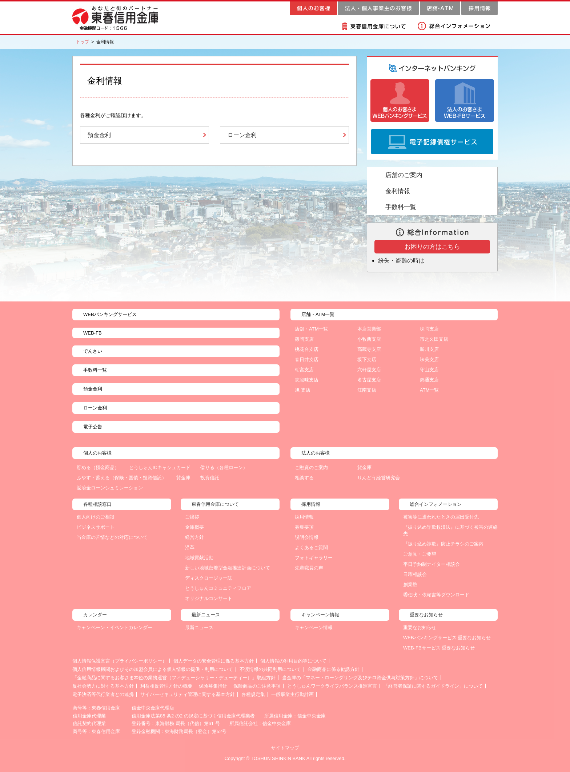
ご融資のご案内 (311, 467)
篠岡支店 (304, 339)
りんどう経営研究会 (378, 477)
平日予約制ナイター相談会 (431, 564)
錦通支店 (429, 380)
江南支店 (366, 390)
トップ (82, 41)
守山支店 (429, 369)
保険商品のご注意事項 (257, 686)
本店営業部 (369, 329)
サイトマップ (285, 748)
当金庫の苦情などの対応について (112, 537)
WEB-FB (92, 333)
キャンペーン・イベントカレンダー (114, 627)
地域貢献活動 (199, 557)
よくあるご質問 (311, 547)
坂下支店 (366, 359)
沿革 (189, 547)
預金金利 (99, 135)
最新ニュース (199, 627)
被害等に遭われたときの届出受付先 (441, 517)
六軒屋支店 (369, 369)
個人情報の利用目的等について (293, 661)
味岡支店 (429, 329)
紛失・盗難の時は (401, 260)
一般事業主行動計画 (292, 694)
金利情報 (397, 191)
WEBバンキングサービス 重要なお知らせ (447, 637)
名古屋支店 (369, 380)
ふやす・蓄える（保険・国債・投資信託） (121, 477)
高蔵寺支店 (369, 349)
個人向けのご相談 (96, 517)
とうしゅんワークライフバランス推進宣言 (332, 686)
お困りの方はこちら (432, 246)
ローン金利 (242, 135)
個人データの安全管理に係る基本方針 (213, 661)
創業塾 (410, 584)
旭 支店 (302, 390)
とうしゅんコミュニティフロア (218, 588)
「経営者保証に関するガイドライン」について (433, 686)
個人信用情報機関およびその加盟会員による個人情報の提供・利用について (152, 669)
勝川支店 (429, 349)
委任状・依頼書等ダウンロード (436, 594)
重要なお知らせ (419, 627)
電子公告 (92, 426)
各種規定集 (253, 694)
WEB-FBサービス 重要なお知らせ (439, 648)
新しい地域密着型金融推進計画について (227, 568)
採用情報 (304, 517)
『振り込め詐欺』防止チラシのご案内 (443, 544)
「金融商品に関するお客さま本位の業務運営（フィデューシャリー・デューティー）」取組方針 (174, 677)
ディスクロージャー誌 (208, 578)
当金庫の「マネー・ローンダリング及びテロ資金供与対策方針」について (360, 677)
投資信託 (209, 477)
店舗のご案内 (403, 175)
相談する (304, 477)
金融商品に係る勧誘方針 (334, 669)
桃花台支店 (306, 349)
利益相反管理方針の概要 (166, 686)
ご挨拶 (192, 517)
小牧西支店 (369, 339)
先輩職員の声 (309, 568)
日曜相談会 (415, 574)
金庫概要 (194, 527)
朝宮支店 (304, 369)
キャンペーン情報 (314, 627)
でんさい (92, 351)
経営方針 (194, 537)
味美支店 (429, 359)
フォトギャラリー (314, 557)
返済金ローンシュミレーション (110, 488)
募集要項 (304, 527)
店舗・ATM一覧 (311, 329)
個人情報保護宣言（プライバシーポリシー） (119, 661)
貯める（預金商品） (98, 467)
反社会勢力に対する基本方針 (103, 686)
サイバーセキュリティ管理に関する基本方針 (187, 694)
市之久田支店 (434, 339)
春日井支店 (306, 359)
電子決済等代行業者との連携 (103, 694)
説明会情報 (306, 537)
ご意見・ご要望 (419, 554)
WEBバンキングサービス (110, 314)
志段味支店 (306, 380)
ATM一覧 (429, 390)
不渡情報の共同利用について (270, 669)
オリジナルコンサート (208, 598)
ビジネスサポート (96, 527)
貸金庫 (183, 477)
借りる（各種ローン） (224, 467)
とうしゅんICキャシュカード (159, 467)
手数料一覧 (400, 207)
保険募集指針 (213, 686)
